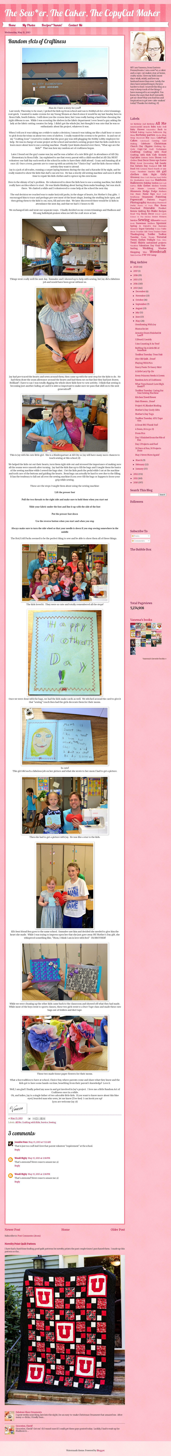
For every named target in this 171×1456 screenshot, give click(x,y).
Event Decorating (145, 163)
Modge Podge (150, 191)
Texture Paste (160, 232)
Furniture (142, 172)
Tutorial (161, 237)
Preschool (135, 208)
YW (144, 254)
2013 (135, 288)
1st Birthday (135, 124)
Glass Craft (144, 177)
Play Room (160, 205)
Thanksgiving (137, 234)
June (138, 317)
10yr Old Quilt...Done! (145, 359)
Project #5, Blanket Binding (148, 406)
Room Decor (147, 214)
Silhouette (155, 220)
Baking (141, 132)
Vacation (134, 246)
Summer (134, 229)
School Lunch (160, 214)
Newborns (134, 197)
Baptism (149, 132)
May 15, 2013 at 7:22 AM (39, 1142)
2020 (136, 267)
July (138, 312)
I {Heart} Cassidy (143, 339)
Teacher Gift (141, 232)
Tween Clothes (137, 240)
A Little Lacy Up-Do (144, 371)
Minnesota (135, 191)
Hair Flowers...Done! (145, 401)
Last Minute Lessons (142, 188)
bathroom (157, 132)
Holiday (147, 183)
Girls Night (150, 174)
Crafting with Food (154, 152)
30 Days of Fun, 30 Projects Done (148, 449)
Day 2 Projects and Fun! (146, 444)
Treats (151, 237)
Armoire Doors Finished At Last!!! (148, 334)
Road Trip (135, 214)
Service (44, 1122)
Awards (146, 127)
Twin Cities (161, 240)
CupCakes (135, 157)
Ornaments (147, 197)
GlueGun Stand (155, 177)
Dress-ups (154, 160)
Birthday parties (145, 135)
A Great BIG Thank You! (146, 425)
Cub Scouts (159, 154)
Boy (147, 138)
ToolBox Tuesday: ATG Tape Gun (149, 419)
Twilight (151, 240)
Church (133, 146)
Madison (162, 188)
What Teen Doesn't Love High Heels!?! (149, 385)
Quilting (142, 211)
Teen (150, 232)
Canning (155, 141)
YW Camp (151, 255)
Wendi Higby (21, 1158)
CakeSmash (144, 141)
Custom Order (147, 158)
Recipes (162, 211)
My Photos (28, 25)
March (139, 460)
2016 (135, 275)
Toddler (151, 234)
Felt (160, 166)
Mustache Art (141, 329)
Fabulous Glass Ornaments (29, 1412)
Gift (158, 171)
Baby (153, 127)
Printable (149, 208)
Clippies (149, 146)
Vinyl (157, 245)
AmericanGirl (136, 127)
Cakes (133, 140)
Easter (163, 160)
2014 (135, 284)
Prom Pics (140, 433)
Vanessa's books (141, 619)
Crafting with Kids (31, 1122)
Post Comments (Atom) (29, 1236)
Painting (161, 196)
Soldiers (151, 223)
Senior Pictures (159, 217)
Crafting (135, 151)
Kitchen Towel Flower (145, 397)
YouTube (138, 255)
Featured (153, 166)
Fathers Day (141, 166)
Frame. (133, 172)
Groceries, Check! (24, 1426)
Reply (17, 1150)
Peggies (162, 200)
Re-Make (152, 211)
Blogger (100, 1450)
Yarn (132, 255)
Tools (143, 237)
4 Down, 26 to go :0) (144, 429)
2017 (135, 271)
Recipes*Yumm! (52, 25)
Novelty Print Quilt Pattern (20, 1243)
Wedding (148, 248)
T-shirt (157, 229)
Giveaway (135, 177)
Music (138, 194)
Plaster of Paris (145, 206)
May (138, 321)
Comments (138, 541)
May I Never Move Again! (147, 455)
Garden (151, 172)
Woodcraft (158, 252)
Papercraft (136, 199)
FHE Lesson (141, 169)
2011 (135, 478)
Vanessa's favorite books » (154, 659)
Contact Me (75, 25)
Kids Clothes (144, 186)
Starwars (162, 226)
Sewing (52, 1122)
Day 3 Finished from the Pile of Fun (150, 438)
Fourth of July (160, 169)
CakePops (161, 138)
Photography (138, 202)
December (141, 291)
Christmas (160, 143)
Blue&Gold (140, 138)
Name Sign (149, 194)
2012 (135, 474)
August (139, 308)
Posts (135, 536)
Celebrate (145, 143)
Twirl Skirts (137, 242)
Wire (145, 252)
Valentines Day (146, 245)
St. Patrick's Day (147, 226)
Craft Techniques (157, 149)
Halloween (136, 182)
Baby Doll (161, 127)
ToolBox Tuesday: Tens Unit (149, 354)
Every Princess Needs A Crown (149, 376)
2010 (135, 482)
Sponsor (161, 223)
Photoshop (152, 203)
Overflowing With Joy (145, 324)
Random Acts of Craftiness (148, 380)
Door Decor (143, 160)
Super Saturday (146, 229)
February (140, 464)
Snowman (141, 223)
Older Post (118, 1229)
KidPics (133, 186)
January (140, 469)
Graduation (139, 180)
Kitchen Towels (159, 186)
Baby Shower (137, 129)
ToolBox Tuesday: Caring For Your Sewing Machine (149, 391)
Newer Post (12, 1229)
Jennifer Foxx (21, 1142)
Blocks (158, 135)
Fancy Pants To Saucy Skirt (148, 367)
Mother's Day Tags (144, 414)
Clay (141, 146)
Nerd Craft (161, 194)
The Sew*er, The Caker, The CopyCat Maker (82, 13)
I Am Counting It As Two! (147, 344)
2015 (135, 279)
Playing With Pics (144, 363)
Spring (133, 226)
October (140, 300)
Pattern (151, 200)
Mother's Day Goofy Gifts (147, 410)
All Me (18, 1122)
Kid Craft (162, 183)
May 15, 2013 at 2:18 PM (39, 1158)
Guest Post (149, 180)
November (141, 296)
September (141, 304)
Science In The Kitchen (140, 217)
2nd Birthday (148, 124)
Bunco (153, 138)
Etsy (132, 163)
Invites (155, 183)
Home (12, 25)
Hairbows (160, 180)
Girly (163, 174)
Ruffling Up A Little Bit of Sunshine (147, 349)
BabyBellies (151, 130)
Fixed (150, 169)
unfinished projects (156, 243)
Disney (158, 157)
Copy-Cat (142, 149)
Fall (156, 163)
